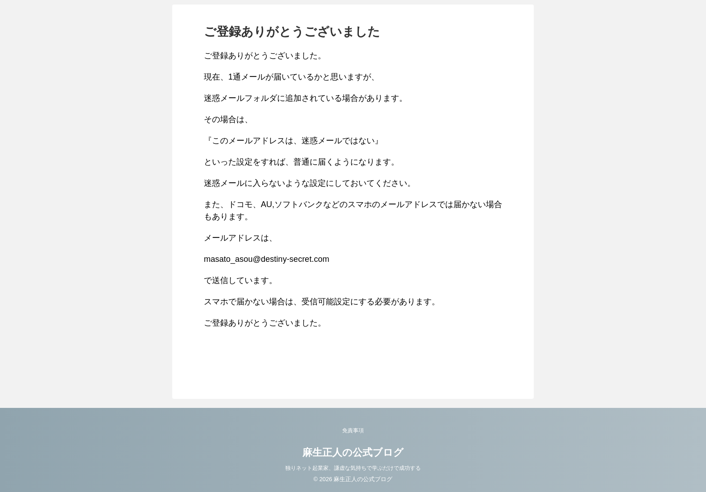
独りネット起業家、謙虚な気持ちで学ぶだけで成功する (353, 468)
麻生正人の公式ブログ (353, 452)
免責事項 (353, 430)
